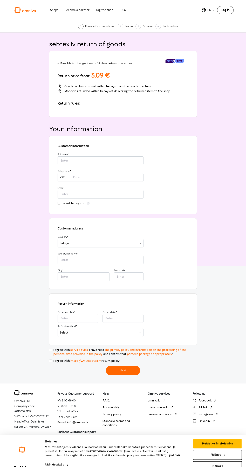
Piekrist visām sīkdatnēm (217, 435)
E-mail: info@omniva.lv (72, 422)
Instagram (205, 414)
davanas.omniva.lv (162, 414)
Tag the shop (104, 10)
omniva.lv (157, 401)
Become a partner (77, 10)
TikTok (203, 407)
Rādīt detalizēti (54, 456)
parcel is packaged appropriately (149, 354)
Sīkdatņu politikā (168, 447)
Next (123, 370)
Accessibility (111, 407)
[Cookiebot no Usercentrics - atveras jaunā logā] (22, 460)
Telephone (64, 171)
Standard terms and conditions (116, 423)
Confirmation (170, 26)
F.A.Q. (123, 10)
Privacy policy (111, 414)
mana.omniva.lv (161, 407)
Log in (225, 10)
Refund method (67, 326)
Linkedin (204, 421)
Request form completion (100, 26)
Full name (63, 154)
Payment (148, 26)
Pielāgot (217, 447)
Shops (54, 10)
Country (63, 237)
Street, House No (68, 253)
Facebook (205, 401)
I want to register (76, 203)
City (60, 270)
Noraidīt (217, 458)
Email (61, 188)
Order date (109, 312)
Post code (120, 270)
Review (129, 26)
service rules (79, 350)
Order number (66, 312)
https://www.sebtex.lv (85, 361)
